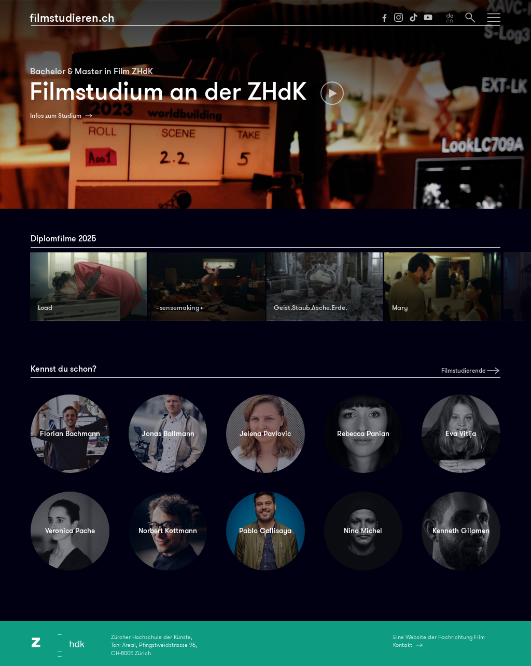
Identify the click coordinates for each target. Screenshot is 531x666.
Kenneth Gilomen (461, 530)
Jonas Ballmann (168, 433)
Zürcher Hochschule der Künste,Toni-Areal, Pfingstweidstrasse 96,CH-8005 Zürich (154, 645)
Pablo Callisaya (265, 530)
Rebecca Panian (363, 433)
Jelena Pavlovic (265, 433)
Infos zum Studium (55, 116)
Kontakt (402, 645)
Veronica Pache (70, 530)
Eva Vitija (460, 433)
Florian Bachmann (70, 433)
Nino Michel (363, 530)
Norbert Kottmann (167, 530)
